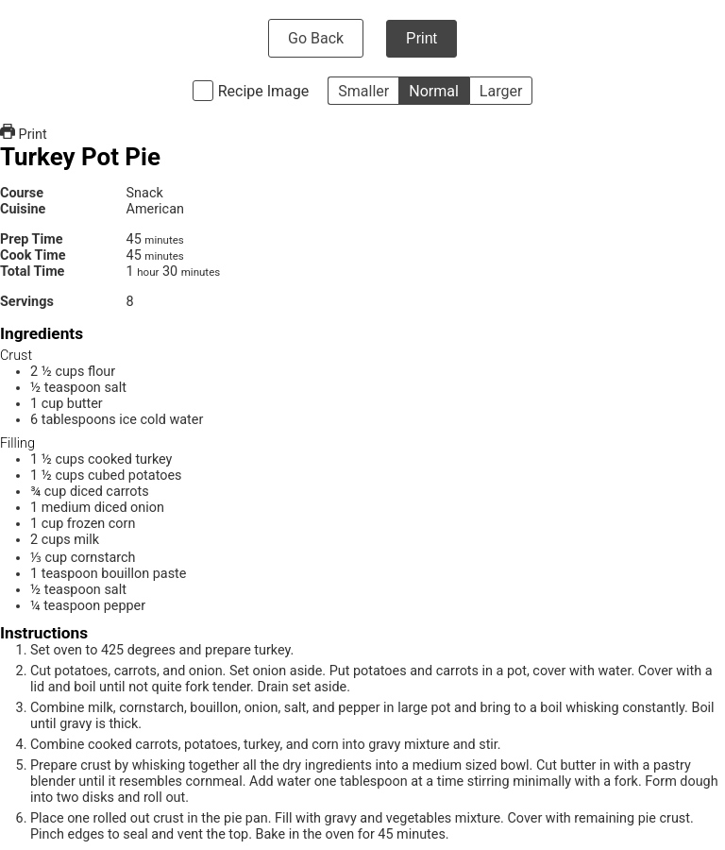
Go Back (316, 38)
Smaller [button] (363, 91)
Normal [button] (434, 91)
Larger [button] (501, 91)
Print (421, 38)
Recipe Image (264, 91)
